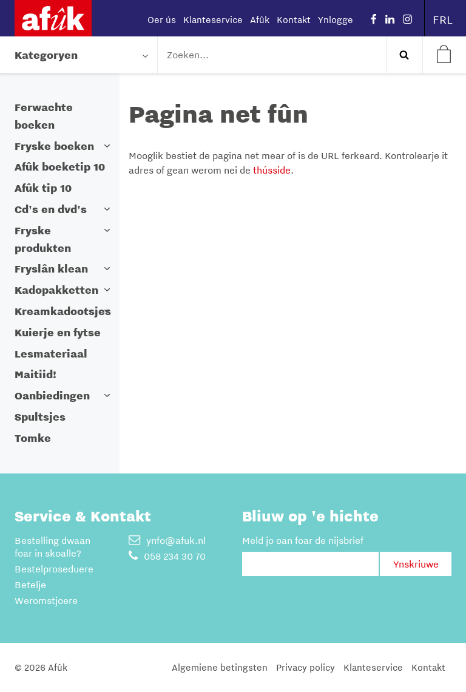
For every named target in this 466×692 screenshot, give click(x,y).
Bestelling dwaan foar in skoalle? (52, 546)
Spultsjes (40, 417)
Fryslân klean (51, 269)
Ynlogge (335, 19)
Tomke (33, 438)
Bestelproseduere (54, 569)
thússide (272, 170)
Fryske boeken (54, 146)
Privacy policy (305, 667)
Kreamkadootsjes (63, 311)
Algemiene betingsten (220, 667)
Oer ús (161, 19)
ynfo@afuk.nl (167, 540)
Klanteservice (213, 19)
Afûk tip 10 (43, 188)
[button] (107, 146)
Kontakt (294, 19)
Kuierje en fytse (58, 332)
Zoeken (404, 54)
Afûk (259, 19)
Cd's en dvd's (51, 209)
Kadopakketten (56, 290)
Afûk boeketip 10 (60, 167)
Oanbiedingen (52, 395)
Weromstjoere (46, 600)
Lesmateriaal (51, 354)
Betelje (30, 584)
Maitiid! (35, 374)
